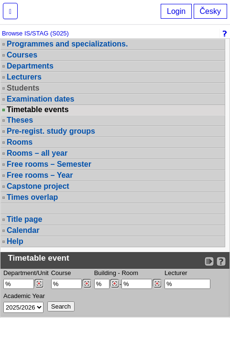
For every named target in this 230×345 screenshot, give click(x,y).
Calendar (23, 230)
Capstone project (38, 186)
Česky (210, 11)
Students (23, 88)
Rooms (20, 142)
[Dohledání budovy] (115, 283)
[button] (10, 11)
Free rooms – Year (40, 175)
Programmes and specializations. (67, 44)
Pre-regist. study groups (51, 131)
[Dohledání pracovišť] (39, 283)
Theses (20, 120)
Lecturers (24, 77)
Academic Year (24, 295)
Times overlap (32, 197)
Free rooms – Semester (49, 164)
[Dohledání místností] (157, 283)
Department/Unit (26, 272)
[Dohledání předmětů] (87, 283)
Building (105, 272)
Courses (22, 55)
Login (176, 11)
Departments (30, 66)
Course (61, 272)
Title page (24, 219)
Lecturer (175, 272)
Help (15, 241)
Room (129, 272)
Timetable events (38, 109)
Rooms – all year (37, 153)
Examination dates (40, 99)
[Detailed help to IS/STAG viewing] (221, 261)
